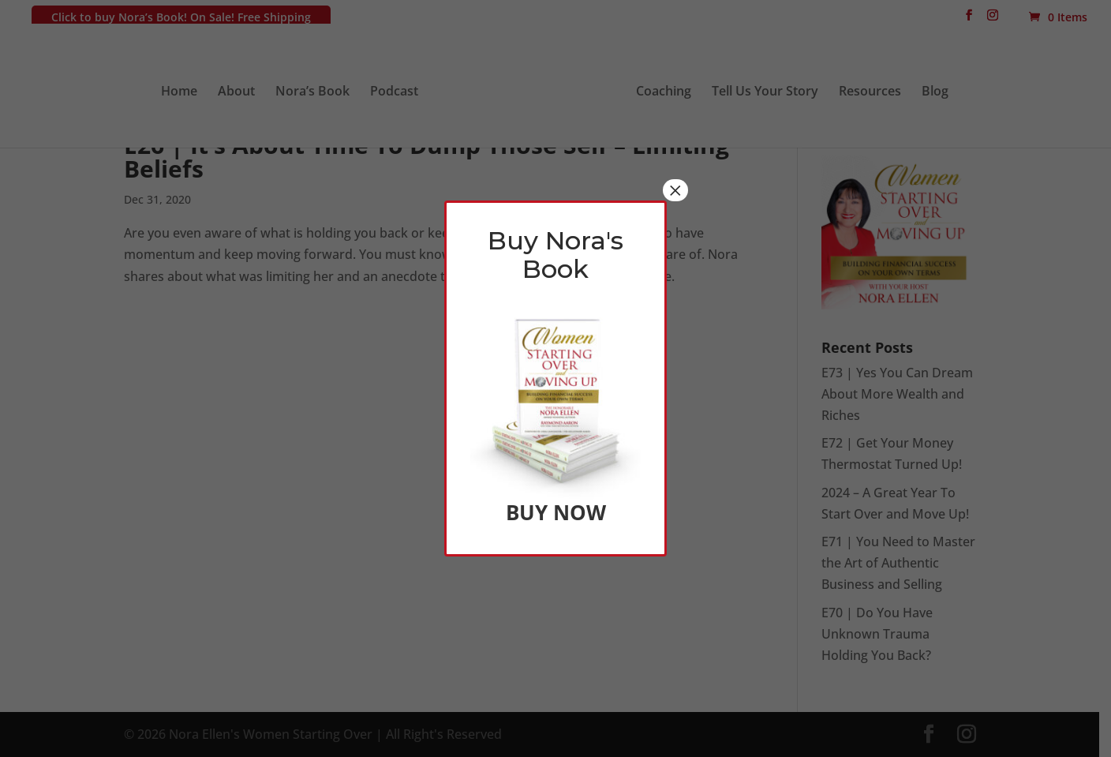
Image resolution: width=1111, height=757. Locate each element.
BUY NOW (555, 512)
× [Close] (675, 190)
